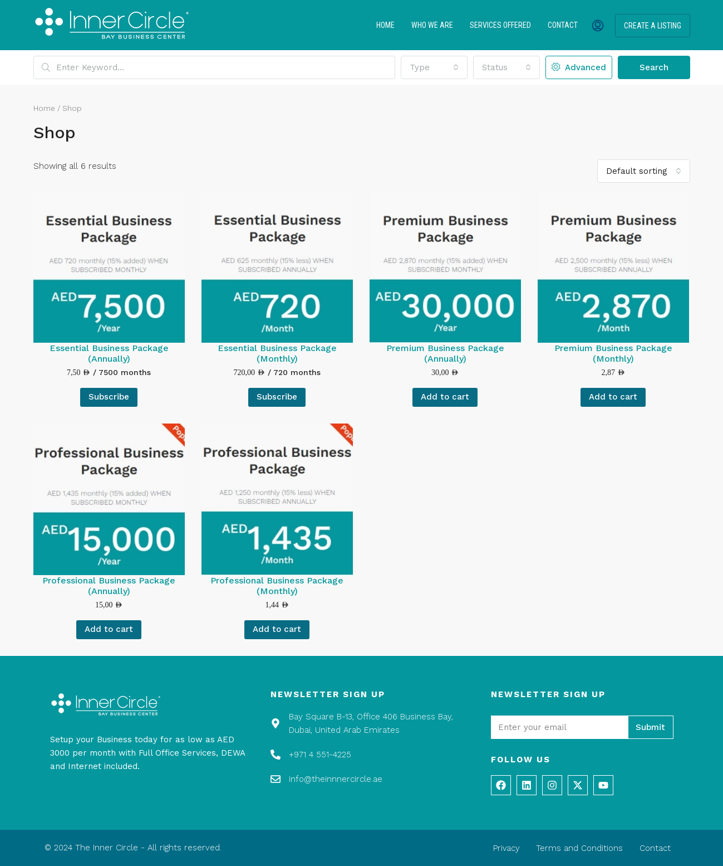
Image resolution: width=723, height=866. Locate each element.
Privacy (505, 848)
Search (654, 67)
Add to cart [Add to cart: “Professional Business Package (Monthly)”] (277, 629)
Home (385, 25)
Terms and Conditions (579, 848)
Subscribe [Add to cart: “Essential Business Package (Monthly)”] (277, 397)
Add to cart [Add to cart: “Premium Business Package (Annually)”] (445, 397)
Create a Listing (652, 25)
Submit (650, 727)
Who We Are (432, 25)
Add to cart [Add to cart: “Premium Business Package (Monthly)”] (613, 397)
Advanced (579, 67)
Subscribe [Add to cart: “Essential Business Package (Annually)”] (108, 397)
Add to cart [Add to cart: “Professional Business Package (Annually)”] (109, 629)
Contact (563, 25)
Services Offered (500, 25)
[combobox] (434, 67)
